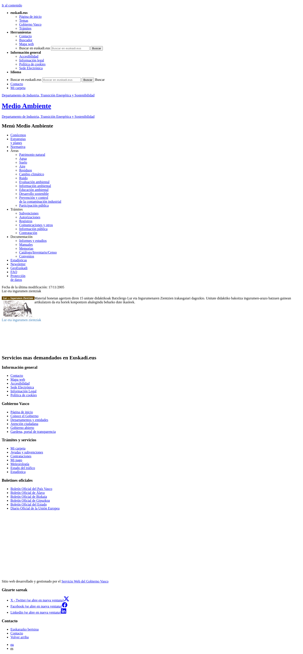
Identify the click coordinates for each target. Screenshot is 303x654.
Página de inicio (30, 16)
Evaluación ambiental (34, 182)
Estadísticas (18, 260)
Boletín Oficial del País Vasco (31, 489)
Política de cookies (32, 64)
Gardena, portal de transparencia (33, 431)
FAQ (13, 272)
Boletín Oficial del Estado (28, 504)
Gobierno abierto (22, 428)
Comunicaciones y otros (36, 225)
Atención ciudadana (24, 424)
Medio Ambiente (26, 106)
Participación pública (34, 205)
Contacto (25, 36)
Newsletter (17, 264)
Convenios (26, 256)
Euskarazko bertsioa (24, 629)
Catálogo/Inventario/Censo (38, 252)
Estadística (17, 472)
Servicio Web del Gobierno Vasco (84, 581)
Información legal (31, 60)
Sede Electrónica (31, 68)
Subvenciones (29, 213)
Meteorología (19, 464)
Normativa (17, 147)
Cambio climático (31, 174)
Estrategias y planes (18, 141)
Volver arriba (19, 637)
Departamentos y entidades (29, 420)
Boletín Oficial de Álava (27, 493)
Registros (25, 221)
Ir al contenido (12, 5)
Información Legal (23, 391)
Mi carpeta (17, 88)
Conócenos (18, 135)
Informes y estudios (33, 240)
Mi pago (16, 460)
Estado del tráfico (22, 468)
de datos (155, 278)
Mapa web (26, 44)
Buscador (25, 40)
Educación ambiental (34, 190)
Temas (23, 20)
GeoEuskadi (18, 268)
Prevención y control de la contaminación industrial (40, 199)
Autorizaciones (29, 217)
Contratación (28, 233)
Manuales (26, 244)
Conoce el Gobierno (24, 416)
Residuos (25, 170)
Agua (23, 158)
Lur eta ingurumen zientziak (21, 320)
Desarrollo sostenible (34, 194)
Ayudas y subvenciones (26, 452)
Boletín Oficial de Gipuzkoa (30, 500)
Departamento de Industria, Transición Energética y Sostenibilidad (48, 95)
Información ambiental (35, 186)
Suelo (23, 162)
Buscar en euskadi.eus (34, 48)
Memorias (26, 248)
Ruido (23, 178)
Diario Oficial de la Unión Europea (34, 508)
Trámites (25, 28)
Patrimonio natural (32, 154)
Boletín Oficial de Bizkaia (28, 496)
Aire (22, 166)
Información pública (33, 229)
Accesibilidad (28, 56)
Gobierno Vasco (30, 24)
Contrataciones (20, 456)
